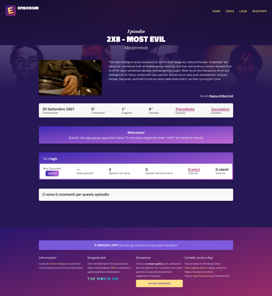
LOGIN (243, 11)
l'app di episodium (202, 276)
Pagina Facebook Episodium (199, 272)
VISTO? (52, 173)
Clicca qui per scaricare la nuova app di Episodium (136, 245)
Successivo (220, 109)
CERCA (230, 11)
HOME (216, 11)
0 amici (194, 169)
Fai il (50, 158)
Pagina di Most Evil (221, 96)
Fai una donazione (159, 283)
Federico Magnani (58, 264)
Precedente (185, 109)
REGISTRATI (259, 11)
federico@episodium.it (196, 268)
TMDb (113, 268)
